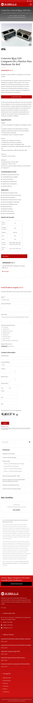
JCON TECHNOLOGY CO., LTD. (16, 699)
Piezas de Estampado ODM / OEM (11, 476)
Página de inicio (7, 677)
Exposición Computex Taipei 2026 (10, 651)
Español (30, 1)
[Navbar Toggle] (30, 4)
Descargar (5, 271)
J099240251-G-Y (8, 263)
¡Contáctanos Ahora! (16, 583)
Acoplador (21, 561)
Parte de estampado (6, 563)
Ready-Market (22, 700)
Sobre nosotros (7, 680)
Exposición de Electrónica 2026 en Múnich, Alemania (15, 639)
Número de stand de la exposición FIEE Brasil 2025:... (15, 664)
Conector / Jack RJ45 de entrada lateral (16, 17)
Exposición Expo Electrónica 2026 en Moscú (13, 658)
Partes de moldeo (13, 563)
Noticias (5, 688)
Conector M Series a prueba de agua (12, 488)
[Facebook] (1, 608)
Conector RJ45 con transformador (11, 466)
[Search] (14, 442)
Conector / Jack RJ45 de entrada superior (13, 471)
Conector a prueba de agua (9, 457)
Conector (16, 561)
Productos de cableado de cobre (11, 485)
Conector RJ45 (21, 15)
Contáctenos (24, 563)
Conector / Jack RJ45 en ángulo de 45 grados (14, 463)
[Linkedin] (4, 608)
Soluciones (5, 686)
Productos (5, 683)
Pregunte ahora (16, 96)
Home (11, 15)
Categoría (15, 15)
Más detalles (16, 510)
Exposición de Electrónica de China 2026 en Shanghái (16, 645)
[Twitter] (3, 608)
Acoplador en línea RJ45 (9, 453)
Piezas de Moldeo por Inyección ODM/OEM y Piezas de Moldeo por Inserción (14, 480)
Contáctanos (6, 691)
